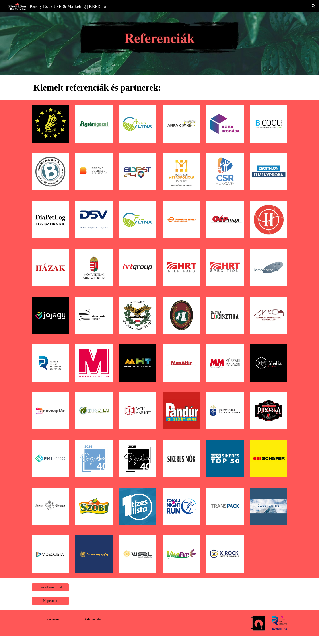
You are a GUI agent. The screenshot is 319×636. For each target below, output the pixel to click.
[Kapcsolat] (50, 600)
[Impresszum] (50, 619)
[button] (313, 6)
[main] (159, 88)
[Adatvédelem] (94, 619)
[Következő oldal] (50, 587)
